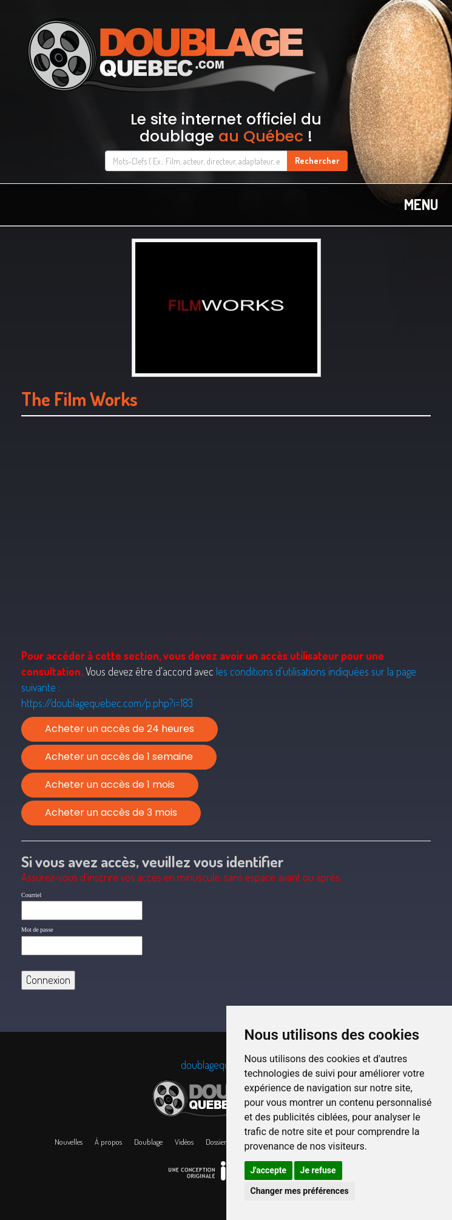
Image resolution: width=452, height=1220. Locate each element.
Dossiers (217, 1142)
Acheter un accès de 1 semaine (119, 757)
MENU (421, 204)
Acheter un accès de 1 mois (110, 784)
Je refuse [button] (318, 1170)
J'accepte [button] (269, 1170)
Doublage (148, 1142)
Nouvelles (69, 1142)
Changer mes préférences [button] (300, 1191)
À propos (108, 1142)
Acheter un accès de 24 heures (119, 729)
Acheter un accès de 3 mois (111, 812)
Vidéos (184, 1142)
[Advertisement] (226, 532)
